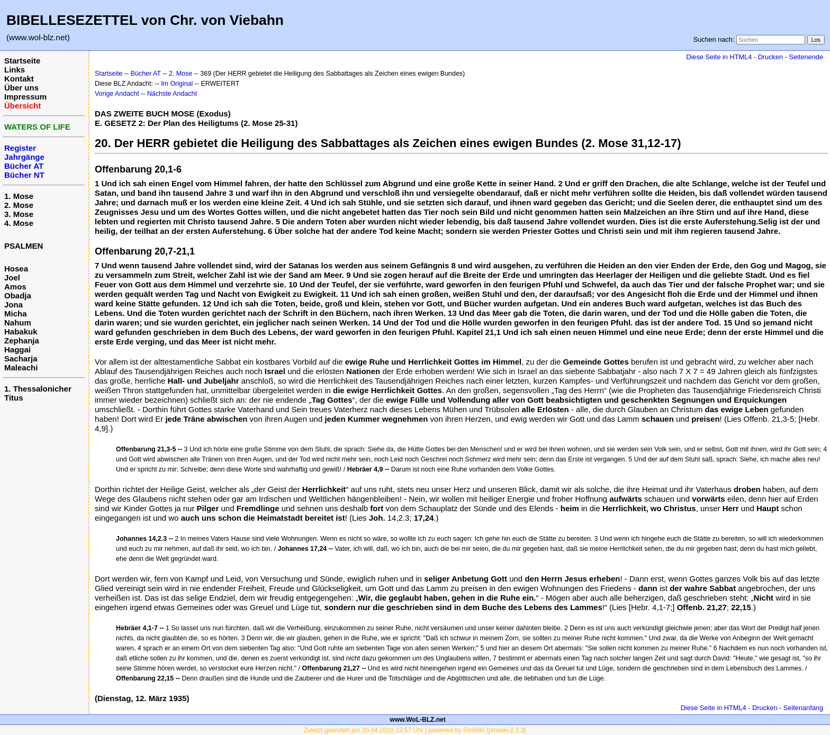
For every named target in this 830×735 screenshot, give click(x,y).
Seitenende (806, 57)
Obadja (17, 295)
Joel (12, 277)
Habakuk (21, 331)
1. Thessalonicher (37, 388)
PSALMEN (23, 245)
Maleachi (21, 367)
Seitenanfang (803, 708)
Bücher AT (146, 73)
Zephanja (21, 340)
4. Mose (18, 223)
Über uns (21, 87)
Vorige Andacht (117, 93)
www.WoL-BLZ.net (417, 719)
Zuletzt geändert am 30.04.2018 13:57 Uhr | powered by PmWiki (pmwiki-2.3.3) (415, 730)
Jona (13, 304)
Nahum (17, 322)
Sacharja (21, 358)
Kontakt (19, 78)
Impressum (25, 96)
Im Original (177, 83)
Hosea (16, 268)
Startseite (22, 60)
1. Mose (18, 196)
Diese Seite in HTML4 (719, 57)
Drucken (770, 57)
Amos (15, 286)
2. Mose (18, 205)
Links (14, 69)
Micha (15, 313)
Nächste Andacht (172, 93)
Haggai (17, 349)
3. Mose (18, 214)
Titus (13, 397)
